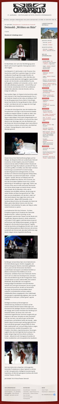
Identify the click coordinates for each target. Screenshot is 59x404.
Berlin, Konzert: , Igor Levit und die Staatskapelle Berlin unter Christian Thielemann (49, 134)
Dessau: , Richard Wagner (49, 95)
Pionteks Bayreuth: (48, 111)
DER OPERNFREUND (10, 387)
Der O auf (47, 394)
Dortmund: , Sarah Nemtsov (48, 149)
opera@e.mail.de (14, 395)
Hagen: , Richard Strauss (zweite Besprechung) (49, 67)
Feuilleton (26, 19)
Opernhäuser (19, 19)
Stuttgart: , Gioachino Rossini (49, 105)
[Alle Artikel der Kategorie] (49, 33)
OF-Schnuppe (47, 19)
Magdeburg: (48, 101)
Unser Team (45, 390)
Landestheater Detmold (28, 24)
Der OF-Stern (26, 395)
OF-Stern (40, 19)
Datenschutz (52, 391)
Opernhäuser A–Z (34, 391)
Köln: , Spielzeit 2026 (49, 119)
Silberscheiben (34, 393)
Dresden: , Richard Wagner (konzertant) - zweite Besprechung (48, 141)
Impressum (45, 391)
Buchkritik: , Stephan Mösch (49, 157)
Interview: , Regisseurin (48, 129)
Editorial (6, 19)
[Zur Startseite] (29, 8)
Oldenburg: (48, 73)
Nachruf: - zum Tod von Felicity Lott (49, 85)
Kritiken (12, 19)
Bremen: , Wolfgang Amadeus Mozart (49, 80)
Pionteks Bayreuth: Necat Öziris (49, 153)
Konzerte (33, 390)
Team (53, 19)
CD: (49, 115)
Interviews (26, 391)
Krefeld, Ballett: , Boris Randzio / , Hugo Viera (49, 62)
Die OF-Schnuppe (27, 397)
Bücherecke (26, 393)
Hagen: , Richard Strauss (49, 77)
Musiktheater (17, 24)
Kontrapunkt (34, 19)
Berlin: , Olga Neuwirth (48, 125)
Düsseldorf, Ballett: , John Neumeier (49, 91)
